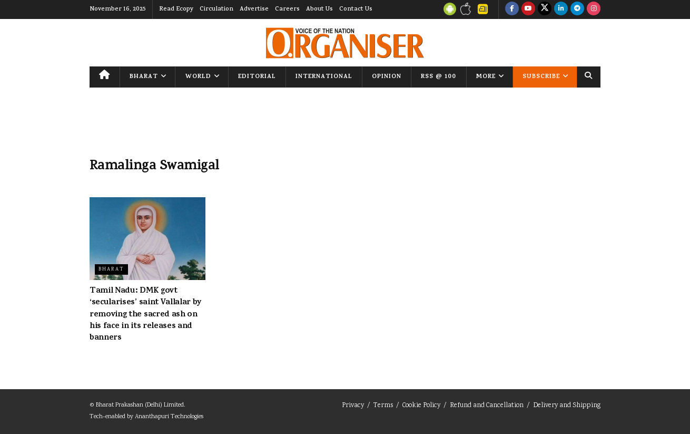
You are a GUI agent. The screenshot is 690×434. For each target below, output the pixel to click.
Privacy (353, 406)
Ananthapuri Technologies (169, 416)
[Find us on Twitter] (544, 9)
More (486, 77)
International (323, 77)
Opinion (386, 77)
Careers (287, 9)
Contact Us (355, 9)
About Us (319, 9)
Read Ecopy (176, 9)
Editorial (257, 77)
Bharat (144, 77)
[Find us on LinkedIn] (561, 9)
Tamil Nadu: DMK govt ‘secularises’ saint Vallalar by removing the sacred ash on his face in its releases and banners (146, 314)
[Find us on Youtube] (528, 9)
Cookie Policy (421, 406)
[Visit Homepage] (345, 43)
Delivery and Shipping (566, 406)
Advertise (254, 9)
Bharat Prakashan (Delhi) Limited (140, 405)
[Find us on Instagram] (593, 9)
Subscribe (541, 77)
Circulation (216, 9)
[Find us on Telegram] (577, 9)
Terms (383, 406)
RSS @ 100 (438, 77)
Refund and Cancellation (487, 406)
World (198, 77)
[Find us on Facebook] (512, 9)
